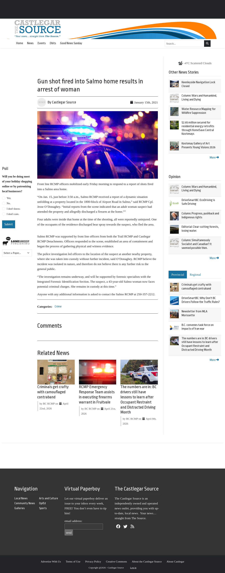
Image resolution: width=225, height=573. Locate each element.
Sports (43, 508)
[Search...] (184, 43)
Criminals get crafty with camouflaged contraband (53, 392)
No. (9, 203)
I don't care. (13, 214)
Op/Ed (42, 503)
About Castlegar (175, 561)
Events (42, 43)
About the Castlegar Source (147, 561)
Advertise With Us (51, 561)
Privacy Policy (93, 561)
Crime (58, 306)
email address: (73, 521)
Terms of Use (73, 561)
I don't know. (13, 208)
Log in (133, 567)
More (214, 157)
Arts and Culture (48, 498)
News (30, 43)
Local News (21, 498)
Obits (53, 43)
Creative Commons (116, 561)
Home (19, 43)
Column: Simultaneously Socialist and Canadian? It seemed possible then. (197, 243)
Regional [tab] (195, 274)
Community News (24, 503)
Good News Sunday (71, 43)
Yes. (9, 198)
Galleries (19, 508)
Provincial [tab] (177, 274)
